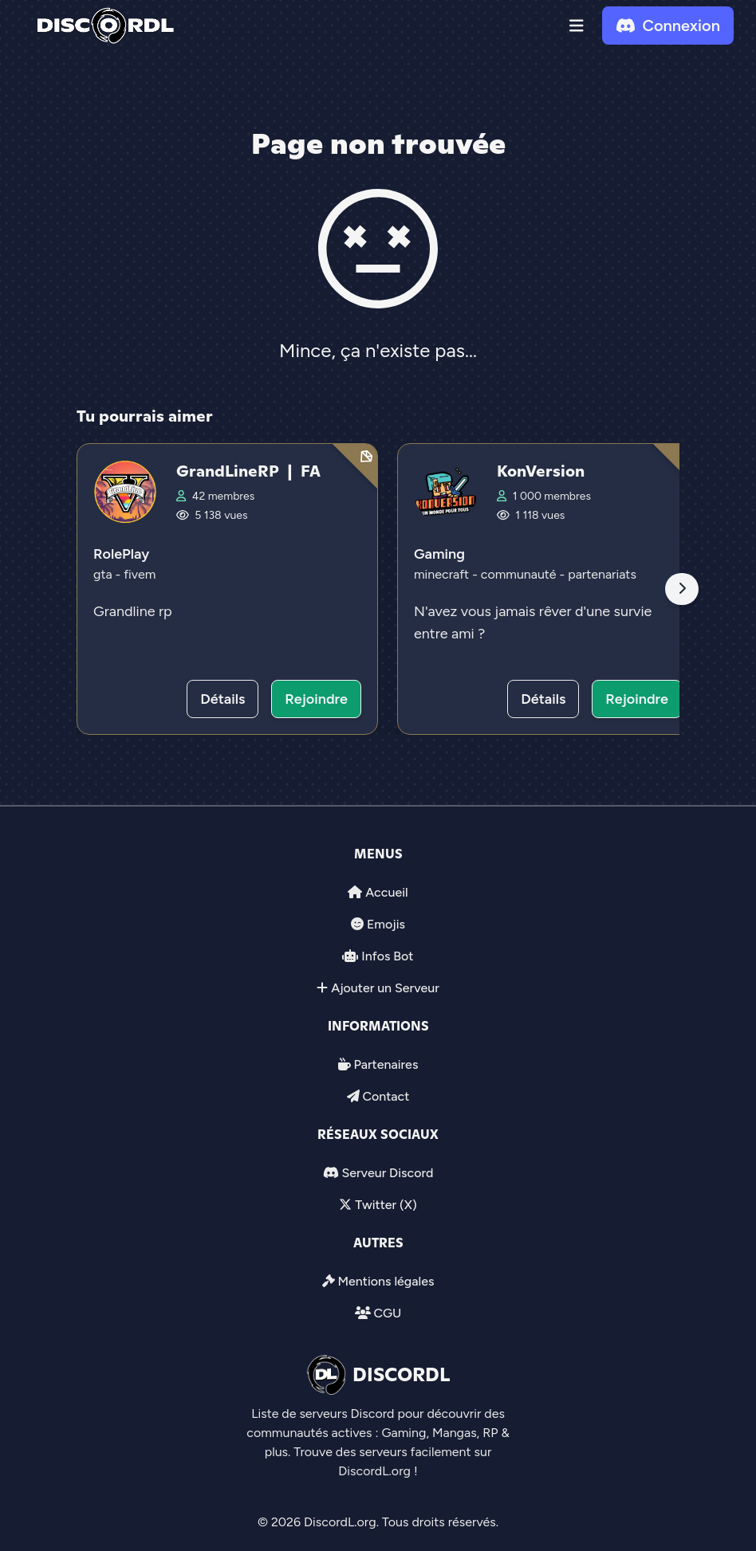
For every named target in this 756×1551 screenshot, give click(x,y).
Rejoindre (316, 699)
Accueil (386, 892)
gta (104, 574)
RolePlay (121, 554)
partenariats (602, 574)
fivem (140, 574)
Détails (222, 699)
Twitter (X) (385, 1204)
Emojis (386, 924)
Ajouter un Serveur (385, 987)
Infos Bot (387, 956)
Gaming (439, 554)
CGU (387, 1313)
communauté (520, 574)
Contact (385, 1096)
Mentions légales (385, 1281)
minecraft (443, 574)
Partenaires (386, 1064)
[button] (576, 25)
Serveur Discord (387, 1172)
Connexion (668, 25)
